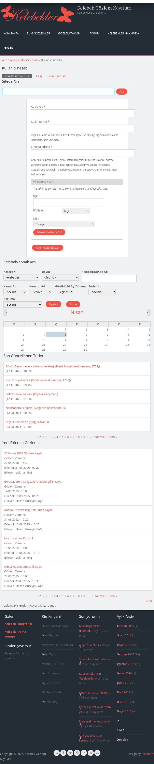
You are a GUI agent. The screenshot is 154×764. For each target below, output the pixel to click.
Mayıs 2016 (124, 645)
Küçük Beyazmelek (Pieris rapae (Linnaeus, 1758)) (38, 380)
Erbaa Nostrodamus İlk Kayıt (23, 567)
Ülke (36, 219)
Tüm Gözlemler (38, 33)
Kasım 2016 (124, 673)
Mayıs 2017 (124, 711)
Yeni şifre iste (58, 76)
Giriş (39, 76)
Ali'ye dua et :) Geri (91, 645)
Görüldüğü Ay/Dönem (70, 286)
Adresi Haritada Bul (49, 232)
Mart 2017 (123, 692)
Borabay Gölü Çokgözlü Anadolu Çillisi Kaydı (33, 481)
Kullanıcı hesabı (28, 60)
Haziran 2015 (125, 626)
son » (113, 437)
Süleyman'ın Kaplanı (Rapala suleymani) (32, 394)
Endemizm (95, 286)
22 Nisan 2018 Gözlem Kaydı (23, 453)
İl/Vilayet (39, 210)
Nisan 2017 (124, 702)
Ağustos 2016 (125, 664)
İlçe (35, 196)
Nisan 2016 (124, 635)
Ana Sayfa (11, 33)
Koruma (9, 299)
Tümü (148, 601)
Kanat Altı (10, 286)
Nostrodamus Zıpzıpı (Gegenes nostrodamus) (36, 408)
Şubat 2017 (124, 683)
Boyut (46, 272)
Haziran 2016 (125, 654)
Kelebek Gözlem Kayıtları (104, 7)
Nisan (77, 312)
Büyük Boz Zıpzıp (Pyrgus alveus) (27, 422)
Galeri (9, 47)
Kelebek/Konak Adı (95, 272)
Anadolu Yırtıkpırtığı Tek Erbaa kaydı (28, 510)
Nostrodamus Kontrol (18, 538)
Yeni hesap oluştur (18, 76)
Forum (94, 33)
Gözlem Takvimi (69, 33)
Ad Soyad (38, 106)
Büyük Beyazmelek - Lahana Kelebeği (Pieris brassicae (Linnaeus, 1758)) (53, 366)
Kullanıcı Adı (40, 122)
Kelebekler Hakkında (123, 33)
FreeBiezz (147, 754)
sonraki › (100, 437)
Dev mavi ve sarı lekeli (93, 693)
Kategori (9, 272)
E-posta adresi (41, 147)
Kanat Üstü (37, 286)
